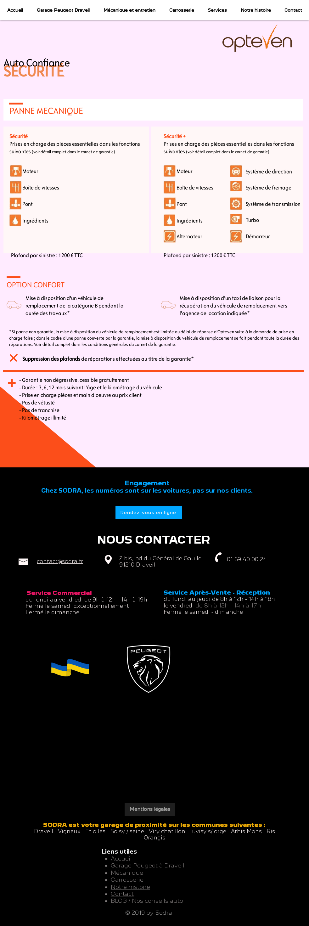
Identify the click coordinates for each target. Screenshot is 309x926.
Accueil (121, 858)
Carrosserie (127, 879)
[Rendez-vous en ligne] (148, 512)
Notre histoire (130, 887)
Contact (122, 893)
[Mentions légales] (150, 809)
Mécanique (127, 872)
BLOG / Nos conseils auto (147, 900)
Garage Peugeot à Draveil (147, 865)
